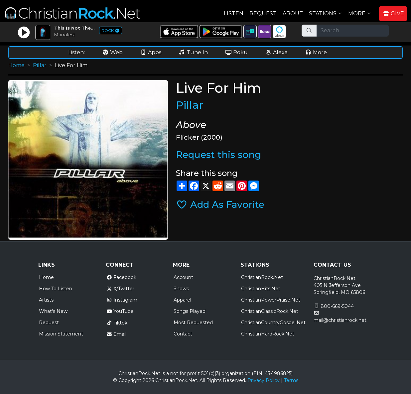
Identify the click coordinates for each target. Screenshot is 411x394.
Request (263, 13)
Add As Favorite (220, 204)
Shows (181, 288)
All (202, 380)
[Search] (353, 31)
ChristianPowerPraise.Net (270, 300)
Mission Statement (61, 333)
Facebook (121, 277)
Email (116, 334)
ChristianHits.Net (260, 288)
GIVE (393, 13)
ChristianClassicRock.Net (269, 311)
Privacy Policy (263, 380)
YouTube (120, 311)
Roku (236, 52)
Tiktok (117, 323)
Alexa (276, 52)
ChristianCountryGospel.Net (273, 322)
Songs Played (190, 311)
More (316, 52)
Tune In (193, 52)
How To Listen (55, 288)
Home (16, 65)
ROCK (110, 30)
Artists (46, 300)
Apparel (182, 300)
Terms (291, 380)
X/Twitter (120, 288)
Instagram (122, 300)
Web (112, 52)
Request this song (218, 154)
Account (183, 277)
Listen (233, 13)
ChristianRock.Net (262, 277)
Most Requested (193, 322)
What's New (53, 311)
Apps (150, 52)
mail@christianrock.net (340, 320)
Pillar (40, 65)
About (293, 13)
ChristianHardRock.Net (267, 333)
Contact (183, 333)
